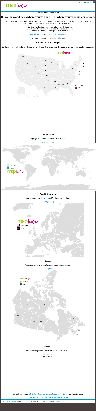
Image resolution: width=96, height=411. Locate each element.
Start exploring (48, 269)
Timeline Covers (47, 398)
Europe (48, 394)
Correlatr (64, 398)
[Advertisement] (48, 116)
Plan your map (48, 354)
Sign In (81, 2)
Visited (42, 142)
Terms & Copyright (10, 401)
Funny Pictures (33, 398)
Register (88, 2)
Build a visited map (37, 34)
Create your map (48, 202)
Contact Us (64, 401)
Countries (41, 394)
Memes (57, 398)
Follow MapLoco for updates (55, 34)
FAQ (3, 401)
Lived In (48, 142)
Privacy (58, 401)
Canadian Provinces (59, 394)
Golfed (53, 142)
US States (33, 394)
